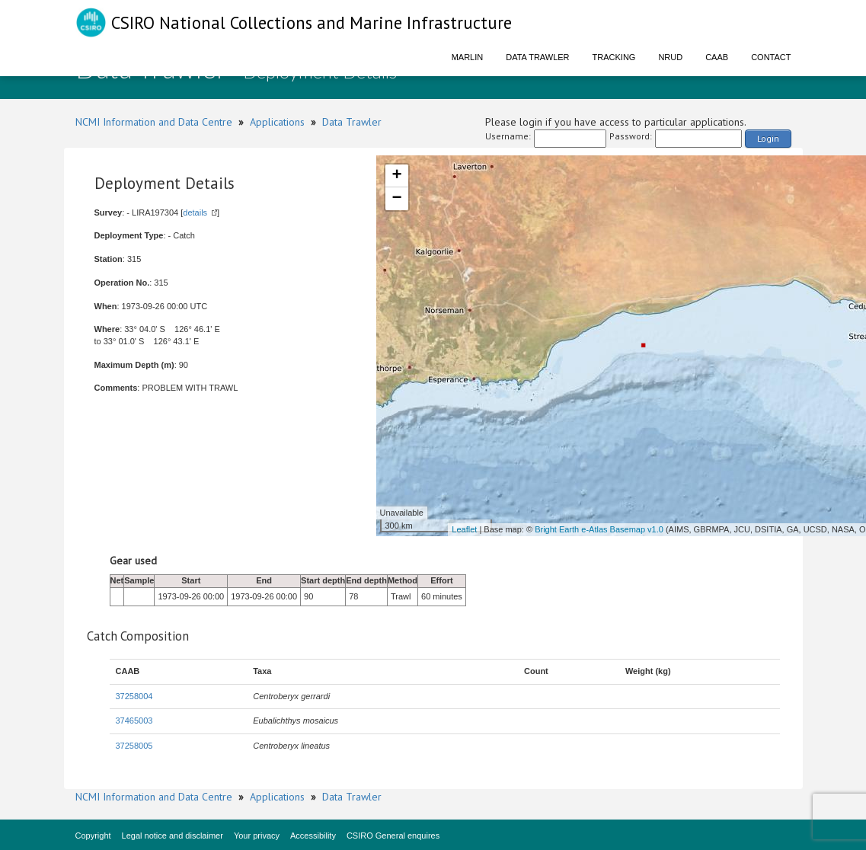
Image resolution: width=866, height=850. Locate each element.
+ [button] (396, 176)
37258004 (134, 696)
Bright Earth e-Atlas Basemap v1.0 (599, 529)
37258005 (134, 745)
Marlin (468, 57)
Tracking (614, 57)
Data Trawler (537, 57)
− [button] (396, 198)
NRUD (670, 57)
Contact (771, 57)
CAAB (716, 57)
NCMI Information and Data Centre (153, 122)
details (195, 212)
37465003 (134, 720)
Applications (277, 122)
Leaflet (464, 529)
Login (768, 138)
